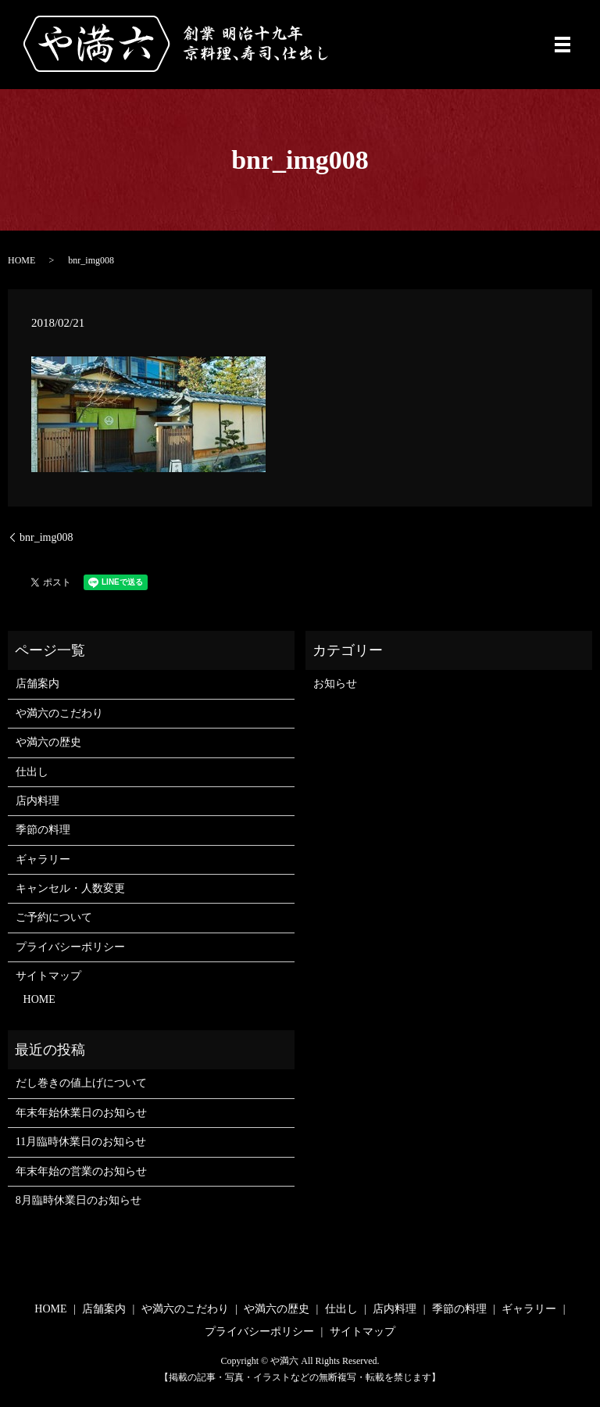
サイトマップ (48, 976)
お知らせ (335, 683)
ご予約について (54, 917)
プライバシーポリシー (70, 947)
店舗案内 (37, 683)
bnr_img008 (46, 537)
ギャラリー (43, 859)
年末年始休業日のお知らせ (81, 1113)
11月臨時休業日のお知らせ (81, 1141)
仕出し (32, 772)
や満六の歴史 (48, 742)
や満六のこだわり (59, 713)
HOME (21, 260)
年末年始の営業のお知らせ (81, 1171)
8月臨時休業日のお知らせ (78, 1200)
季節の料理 (43, 830)
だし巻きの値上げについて (81, 1083)
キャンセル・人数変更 (70, 888)
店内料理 (37, 801)
